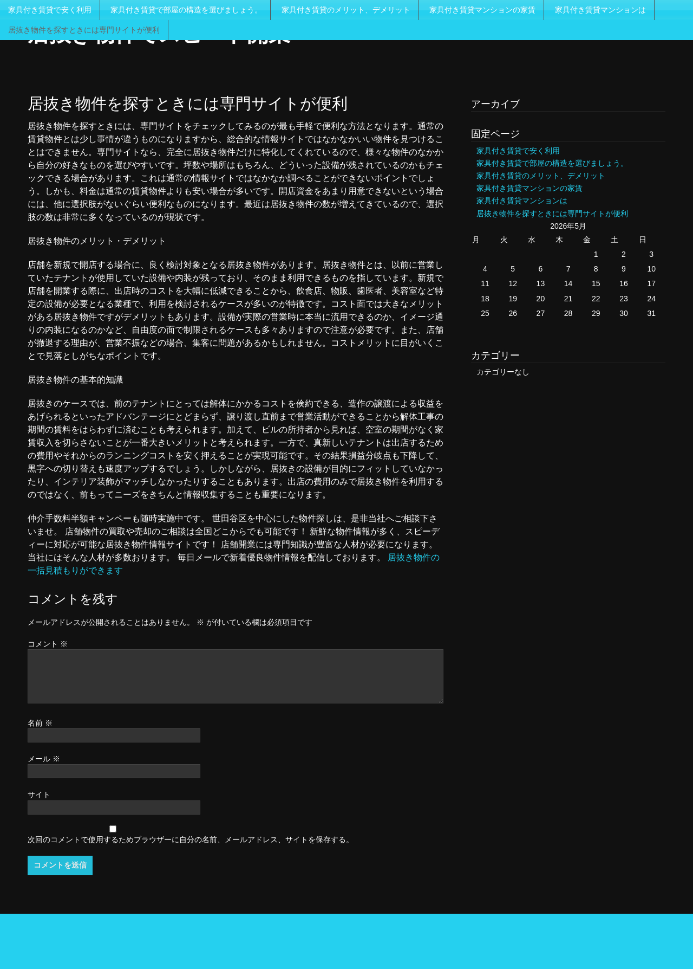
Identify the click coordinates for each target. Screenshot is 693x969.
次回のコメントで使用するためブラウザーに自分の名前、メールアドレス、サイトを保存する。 (191, 839)
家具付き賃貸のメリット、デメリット (346, 9)
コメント (48, 643)
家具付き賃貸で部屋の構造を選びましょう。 (186, 9)
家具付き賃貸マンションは (600, 9)
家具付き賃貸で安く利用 (49, 9)
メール (44, 758)
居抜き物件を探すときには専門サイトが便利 (84, 29)
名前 (40, 723)
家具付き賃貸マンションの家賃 (482, 9)
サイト (39, 794)
